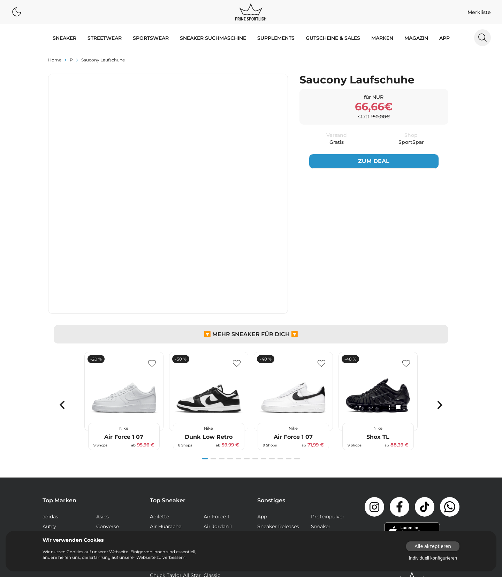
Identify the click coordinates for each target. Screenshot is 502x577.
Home (54, 59)
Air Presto (216, 460)
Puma (50, 450)
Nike (101, 440)
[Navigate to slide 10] (280, 363)
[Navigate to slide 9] (272, 363)
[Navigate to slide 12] (297, 363)
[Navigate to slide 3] (222, 363)
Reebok (105, 450)
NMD (156, 509)
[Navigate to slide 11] (288, 363)
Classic (212, 479)
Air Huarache (165, 431)
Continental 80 (222, 489)
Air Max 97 (216, 450)
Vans (48, 460)
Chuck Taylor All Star (175, 479)
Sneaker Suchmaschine (213, 38)
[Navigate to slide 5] (238, 363)
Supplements (276, 38)
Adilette (159, 421)
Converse (107, 431)
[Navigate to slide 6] (247, 363)
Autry (49, 431)
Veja (101, 460)
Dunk (156, 499)
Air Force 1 (216, 421)
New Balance (58, 440)
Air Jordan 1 (218, 431)
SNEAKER (64, 38)
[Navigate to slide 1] (205, 363)
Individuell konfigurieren (433, 558)
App (444, 38)
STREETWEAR (105, 38)
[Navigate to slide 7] (255, 363)
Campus (214, 470)
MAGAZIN (416, 38)
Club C (158, 489)
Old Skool (215, 509)
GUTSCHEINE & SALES (333, 38)
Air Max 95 (162, 450)
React (157, 519)
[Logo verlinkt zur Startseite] (251, 12)
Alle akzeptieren (432, 546)
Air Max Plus (165, 460)
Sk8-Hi (158, 528)
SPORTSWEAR (151, 38)
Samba (212, 519)
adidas (50, 421)
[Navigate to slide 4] (230, 363)
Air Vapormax (166, 470)
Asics (102, 421)
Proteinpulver (327, 421)
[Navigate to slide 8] (263, 363)
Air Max (159, 440)
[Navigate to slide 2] (213, 363)
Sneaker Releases (278, 431)
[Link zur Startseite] (412, 485)
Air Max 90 (216, 440)
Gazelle (212, 499)
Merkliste (479, 12)
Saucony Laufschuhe (103, 59)
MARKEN (382, 38)
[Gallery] (251, 305)
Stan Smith (217, 528)
